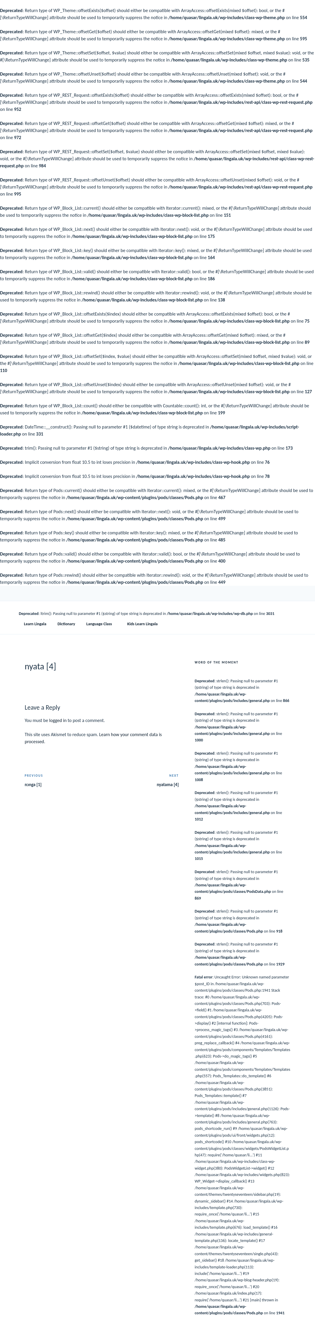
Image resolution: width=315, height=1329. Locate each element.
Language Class (102, 623)
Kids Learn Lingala (142, 623)
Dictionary (66, 623)
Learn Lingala (35, 623)
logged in (57, 720)
